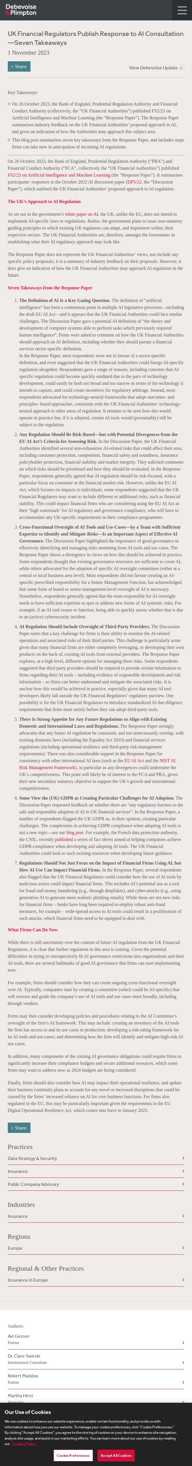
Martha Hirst (95, 1399)
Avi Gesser (95, 1339)
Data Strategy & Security (32, 1158)
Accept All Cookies (116, 1458)
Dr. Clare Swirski (95, 1359)
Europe (15, 1248)
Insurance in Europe (28, 1280)
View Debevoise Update (153, 67)
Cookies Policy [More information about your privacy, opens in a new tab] (24, 1446)
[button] (182, 10)
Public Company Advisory (33, 1184)
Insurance (18, 1171)
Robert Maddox (95, 1379)
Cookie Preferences (73, 1458)
